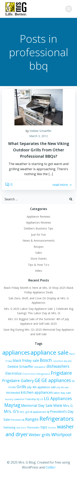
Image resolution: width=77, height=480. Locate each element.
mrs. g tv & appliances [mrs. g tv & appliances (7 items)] (33, 412)
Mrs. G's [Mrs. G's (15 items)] (11, 411)
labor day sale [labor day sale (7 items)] (62, 393)
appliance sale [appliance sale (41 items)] (49, 352)
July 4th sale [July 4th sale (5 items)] (63, 387)
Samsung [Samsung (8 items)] (9, 427)
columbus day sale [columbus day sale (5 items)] (62, 361)
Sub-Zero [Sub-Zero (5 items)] (21, 427)
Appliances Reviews (38, 222)
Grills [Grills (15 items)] (21, 386)
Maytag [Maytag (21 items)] (12, 405)
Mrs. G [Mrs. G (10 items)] (68, 405)
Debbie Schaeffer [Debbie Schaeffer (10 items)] (20, 366)
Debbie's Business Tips (38, 228)
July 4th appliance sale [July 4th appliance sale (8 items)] (41, 387)
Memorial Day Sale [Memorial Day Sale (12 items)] (36, 405)
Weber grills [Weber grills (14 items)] (39, 434)
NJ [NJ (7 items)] (48, 412)
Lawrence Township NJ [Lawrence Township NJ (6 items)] (26, 399)
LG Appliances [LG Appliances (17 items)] (58, 398)
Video (38, 271)
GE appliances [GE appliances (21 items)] (56, 380)
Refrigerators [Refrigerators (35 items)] (56, 418)
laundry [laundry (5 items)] (9, 399)
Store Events (38, 258)
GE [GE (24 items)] (38, 380)
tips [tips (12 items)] (43, 427)
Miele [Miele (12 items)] (57, 405)
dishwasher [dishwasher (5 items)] (40, 367)
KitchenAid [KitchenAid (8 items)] (13, 393)
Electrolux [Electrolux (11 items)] (13, 373)
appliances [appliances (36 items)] (16, 352)
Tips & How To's (38, 265)
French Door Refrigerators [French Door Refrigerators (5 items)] (36, 373)
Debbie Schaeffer (40, 131)
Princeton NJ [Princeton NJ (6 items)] (17, 419)
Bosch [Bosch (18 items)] (46, 360)
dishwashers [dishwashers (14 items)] (58, 366)
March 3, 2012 (38, 136)
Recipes (39, 247)
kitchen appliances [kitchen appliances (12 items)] (37, 392)
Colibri (50, 467)
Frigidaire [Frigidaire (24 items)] (61, 373)
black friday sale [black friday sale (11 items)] (26, 360)
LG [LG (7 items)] (41, 399)
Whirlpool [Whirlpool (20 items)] (61, 434)
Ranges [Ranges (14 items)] (32, 419)
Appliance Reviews (38, 216)
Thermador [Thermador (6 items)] (33, 427)
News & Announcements (39, 240)
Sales (38, 252)
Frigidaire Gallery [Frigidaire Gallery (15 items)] (18, 380)
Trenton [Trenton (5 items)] (52, 427)
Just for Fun (38, 234)
